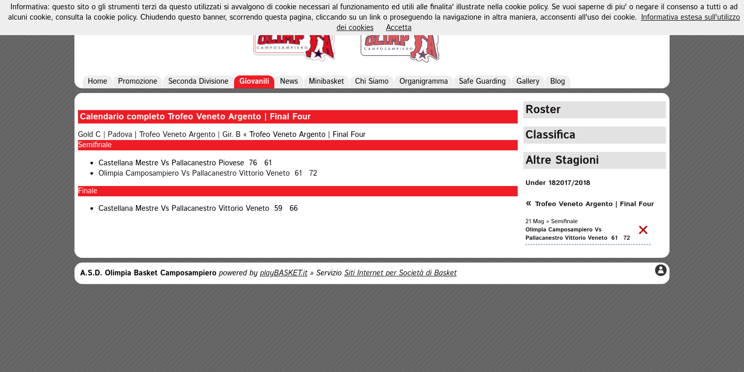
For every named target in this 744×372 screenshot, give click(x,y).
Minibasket (326, 81)
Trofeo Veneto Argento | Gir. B (189, 135)
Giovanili (254, 81)
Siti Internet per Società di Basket (400, 273)
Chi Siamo (372, 81)
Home (97, 81)
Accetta (399, 28)
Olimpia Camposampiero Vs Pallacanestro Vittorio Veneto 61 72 (208, 173)
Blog (557, 81)
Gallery (528, 81)
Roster (543, 110)
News (289, 81)
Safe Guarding (482, 81)
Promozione (138, 81)
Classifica (550, 135)
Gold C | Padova (105, 135)
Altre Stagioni (562, 160)
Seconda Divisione (198, 81)
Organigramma (423, 81)
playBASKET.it (283, 273)
